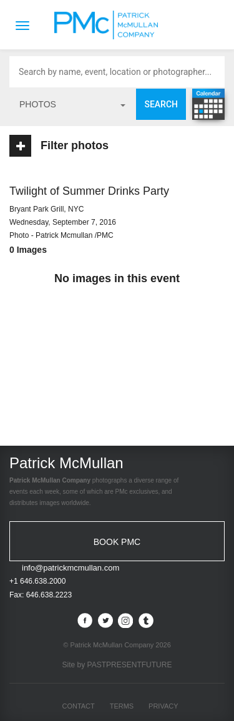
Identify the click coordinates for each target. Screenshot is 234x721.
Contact (78, 706)
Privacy (163, 706)
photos (72, 104)
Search (161, 104)
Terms (122, 706)
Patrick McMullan (109, 25)
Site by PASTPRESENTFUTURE (117, 664)
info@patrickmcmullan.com (70, 567)
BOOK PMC (117, 542)
